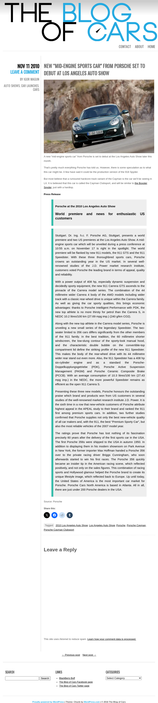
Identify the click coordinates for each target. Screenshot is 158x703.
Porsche (120, 525)
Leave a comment (24, 72)
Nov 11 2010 (28, 66)
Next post (89, 654)
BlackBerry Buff (67, 678)
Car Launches (30, 85)
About (139, 46)
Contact (125, 46)
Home (151, 46)
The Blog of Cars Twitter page (74, 686)
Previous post (71, 654)
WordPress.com (92, 702)
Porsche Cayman (136, 525)
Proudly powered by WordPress (48, 702)
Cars (36, 89)
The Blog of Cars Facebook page (76, 682)
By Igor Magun (29, 79)
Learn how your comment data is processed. (111, 639)
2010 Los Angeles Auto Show (72, 525)
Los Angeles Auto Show (102, 525)
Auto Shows (12, 85)
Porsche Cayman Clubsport (59, 529)
